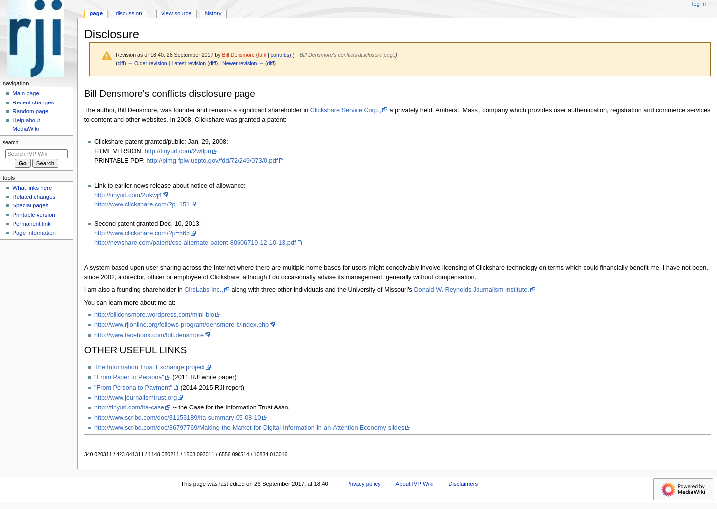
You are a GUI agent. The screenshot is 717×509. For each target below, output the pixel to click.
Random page (30, 111)
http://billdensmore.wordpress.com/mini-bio (154, 314)
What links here (32, 188)
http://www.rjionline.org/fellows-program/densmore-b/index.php (181, 324)
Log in (699, 4)
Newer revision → (243, 63)
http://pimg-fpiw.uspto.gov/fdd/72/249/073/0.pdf (212, 160)
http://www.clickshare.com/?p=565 (142, 233)
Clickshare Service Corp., (345, 110)
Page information (34, 233)
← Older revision (147, 63)
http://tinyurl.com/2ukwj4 (128, 195)
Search (11, 142)
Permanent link (31, 224)
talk (262, 55)
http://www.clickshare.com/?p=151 (142, 204)
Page (96, 13)
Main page (25, 93)
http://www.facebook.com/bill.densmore (149, 335)
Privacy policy (363, 484)
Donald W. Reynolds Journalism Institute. (471, 289)
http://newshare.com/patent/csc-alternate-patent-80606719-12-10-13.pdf (195, 242)
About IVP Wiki (415, 484)
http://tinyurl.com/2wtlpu (178, 151)
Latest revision (188, 63)
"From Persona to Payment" (133, 387)
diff (121, 63)
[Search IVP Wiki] (36, 153)
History (213, 13)
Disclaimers (463, 484)
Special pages (30, 205)
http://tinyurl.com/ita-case (129, 407)
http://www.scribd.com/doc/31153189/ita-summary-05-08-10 (177, 417)
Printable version (33, 215)
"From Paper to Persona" (129, 377)
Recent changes (33, 102)
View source (176, 13)
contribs (280, 55)
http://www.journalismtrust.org (135, 397)
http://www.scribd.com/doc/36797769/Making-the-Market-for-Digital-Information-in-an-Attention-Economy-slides (249, 427)
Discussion (129, 13)
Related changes (33, 197)
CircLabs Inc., (203, 289)
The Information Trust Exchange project (149, 367)
